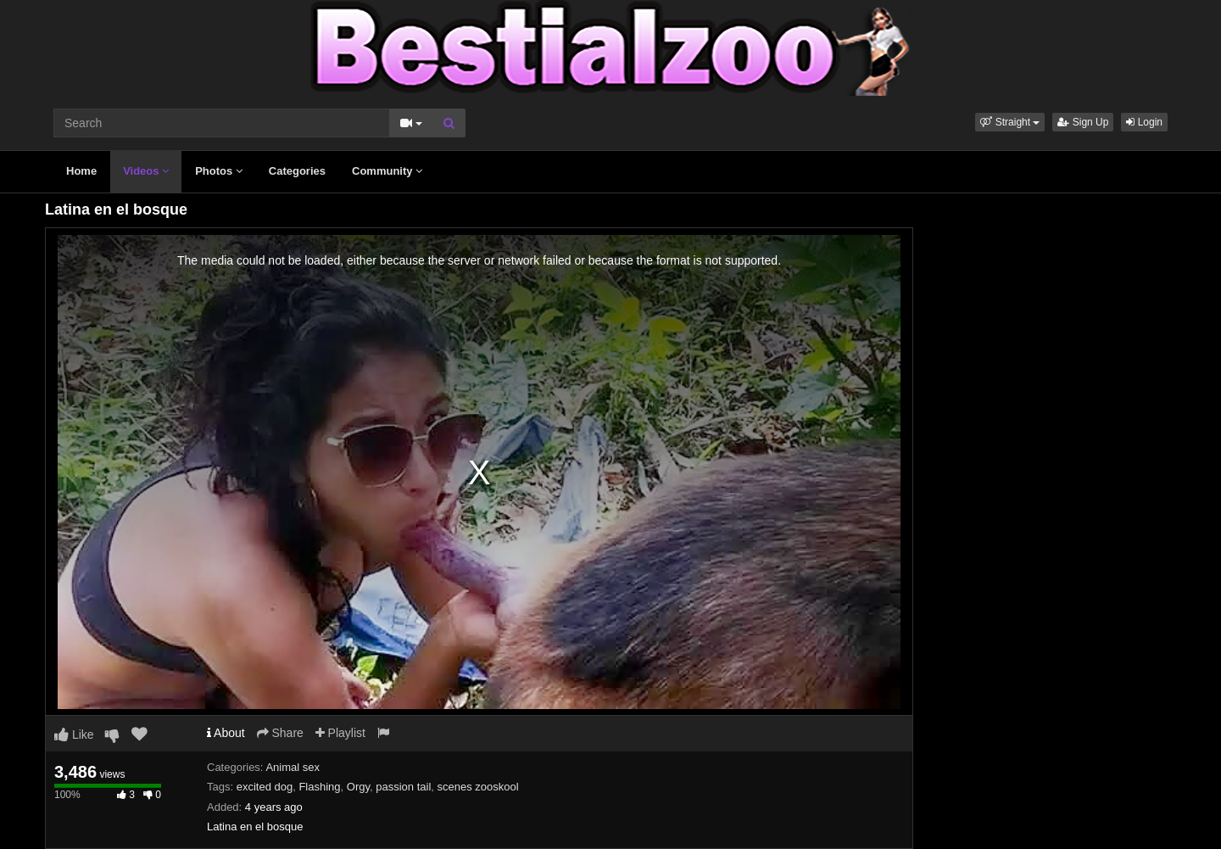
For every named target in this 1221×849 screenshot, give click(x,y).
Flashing (319, 786)
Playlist (340, 733)
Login (1144, 122)
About (226, 733)
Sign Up (1082, 122)
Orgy (358, 786)
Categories (297, 171)
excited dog (265, 786)
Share (280, 733)
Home (81, 171)
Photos (219, 171)
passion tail (403, 786)
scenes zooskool (478, 786)
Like (74, 734)
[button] (1010, 122)
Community (387, 171)
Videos (146, 171)
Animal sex (292, 767)
